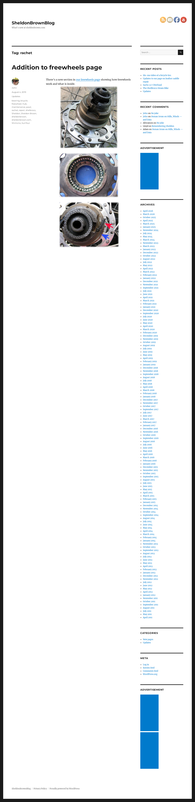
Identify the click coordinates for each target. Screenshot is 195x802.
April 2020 (148, 326)
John (14, 88)
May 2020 (147, 323)
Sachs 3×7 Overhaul (152, 85)
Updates (16, 96)
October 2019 (149, 342)
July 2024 (147, 233)
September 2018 (150, 374)
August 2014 (149, 518)
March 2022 (149, 272)
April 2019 (148, 358)
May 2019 (147, 355)
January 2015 (149, 502)
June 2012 (147, 585)
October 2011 (149, 601)
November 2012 (150, 579)
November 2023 (150, 243)
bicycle (24, 100)
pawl (28, 107)
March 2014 (148, 534)
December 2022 (150, 252)
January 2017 (149, 425)
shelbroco (30, 110)
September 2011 (150, 604)
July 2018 (147, 380)
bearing (16, 100)
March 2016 (148, 457)
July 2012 (147, 582)
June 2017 (147, 416)
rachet (15, 110)
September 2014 (150, 515)
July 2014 (147, 521)
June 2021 (147, 294)
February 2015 (150, 499)
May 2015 (147, 489)
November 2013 (150, 544)
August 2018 (149, 377)
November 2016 (150, 432)
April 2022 (148, 268)
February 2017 (150, 422)
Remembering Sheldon (163, 126)
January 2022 (149, 278)
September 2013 (150, 550)
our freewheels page (88, 79)
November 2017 (150, 403)
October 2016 (149, 435)
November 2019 (150, 339)
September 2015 (150, 476)
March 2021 (148, 300)
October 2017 (149, 406)
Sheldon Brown (28, 113)
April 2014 (148, 531)
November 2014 (150, 508)
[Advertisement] (150, 171)
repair (22, 110)
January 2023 (149, 249)
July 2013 (147, 556)
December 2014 (150, 505)
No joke (154, 113)
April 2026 (148, 211)
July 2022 (147, 262)
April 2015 (148, 492)
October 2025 (149, 217)
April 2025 (148, 220)
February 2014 (150, 537)
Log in (146, 664)
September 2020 (151, 313)
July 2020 (147, 316)
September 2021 (150, 288)
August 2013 (149, 553)
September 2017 (150, 409)
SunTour (26, 123)
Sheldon (16, 113)
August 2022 (149, 259)
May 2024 (147, 236)
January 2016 (149, 464)
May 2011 (147, 614)
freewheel (17, 104)
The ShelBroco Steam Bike (155, 88)
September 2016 (151, 438)
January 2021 (149, 307)
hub (25, 104)
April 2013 (147, 566)
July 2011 (147, 611)
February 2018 (150, 393)
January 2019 (149, 364)
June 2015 (147, 486)
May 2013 (147, 563)
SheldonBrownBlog (33, 22)
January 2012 (149, 595)
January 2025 (149, 227)
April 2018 (148, 387)
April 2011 (147, 617)
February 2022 (150, 275)
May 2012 (147, 588)
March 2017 (148, 419)
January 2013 (149, 572)
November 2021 (150, 284)
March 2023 (148, 246)
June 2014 (147, 524)
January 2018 (149, 396)
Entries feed (148, 668)
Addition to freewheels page (57, 67)
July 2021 (147, 291)
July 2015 (147, 483)
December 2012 (150, 576)
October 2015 (149, 473)
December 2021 (150, 281)
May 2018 (147, 384)
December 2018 (150, 368)
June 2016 (147, 448)
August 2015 (149, 480)
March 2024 (149, 240)
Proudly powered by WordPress (65, 788)
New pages (148, 639)
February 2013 (149, 569)
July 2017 (147, 412)
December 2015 (150, 467)
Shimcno (16, 123)
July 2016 (147, 444)
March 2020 (149, 329)
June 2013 (147, 560)
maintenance (18, 107)
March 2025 (149, 224)
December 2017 (150, 400)
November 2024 (150, 230)
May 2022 (147, 265)
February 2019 (150, 361)
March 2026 (149, 214)
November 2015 (150, 470)
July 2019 (147, 348)
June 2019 (147, 352)
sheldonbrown (19, 116)
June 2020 (148, 320)
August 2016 (149, 441)
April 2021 (148, 297)
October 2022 (149, 256)
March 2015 (148, 496)
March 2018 (148, 390)
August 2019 (149, 345)
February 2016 (150, 460)
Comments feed (150, 671)
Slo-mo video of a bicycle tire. (157, 75)
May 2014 (147, 528)
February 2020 (150, 332)
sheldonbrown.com (21, 120)
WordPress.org (150, 674)
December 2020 (150, 310)
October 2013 (149, 547)
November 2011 (150, 598)
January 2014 (149, 540)
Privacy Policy (40, 788)
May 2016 (147, 451)
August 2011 (148, 608)
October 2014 (149, 512)
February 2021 (150, 304)
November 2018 (150, 371)
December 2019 (150, 336)
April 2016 (148, 454)
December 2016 (150, 428)
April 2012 (148, 592)
